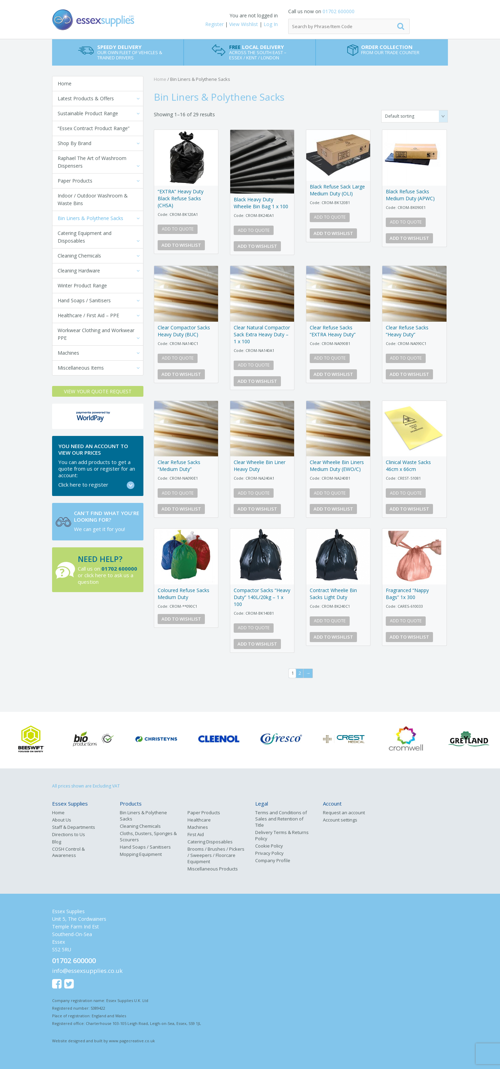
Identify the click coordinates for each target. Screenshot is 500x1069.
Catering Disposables (210, 842)
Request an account (344, 812)
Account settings (340, 820)
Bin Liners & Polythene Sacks (90, 218)
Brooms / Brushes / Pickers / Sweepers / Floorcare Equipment (216, 855)
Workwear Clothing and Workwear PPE (96, 334)
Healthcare (199, 820)
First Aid (196, 834)
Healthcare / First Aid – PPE (88, 315)
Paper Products (75, 180)
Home (65, 83)
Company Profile (272, 860)
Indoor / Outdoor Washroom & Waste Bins (93, 199)
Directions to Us (68, 834)
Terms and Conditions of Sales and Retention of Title (281, 818)
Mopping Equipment (141, 854)
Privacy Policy (269, 853)
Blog (56, 842)
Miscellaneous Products (213, 869)
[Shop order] (414, 116)
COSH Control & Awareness (68, 852)
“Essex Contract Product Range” (94, 128)
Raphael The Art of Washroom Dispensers (92, 162)
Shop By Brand (74, 143)
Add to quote (177, 229)
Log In (271, 24)
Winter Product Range (82, 285)
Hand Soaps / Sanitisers (84, 300)
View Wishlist (243, 24)
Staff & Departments (73, 827)
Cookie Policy (269, 846)
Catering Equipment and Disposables (84, 237)
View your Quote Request (98, 391)
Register (214, 24)
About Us (61, 820)
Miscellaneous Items (81, 367)
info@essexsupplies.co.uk (87, 971)
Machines (68, 353)
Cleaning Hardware (79, 270)
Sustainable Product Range (88, 113)
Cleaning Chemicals (79, 255)
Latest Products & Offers (86, 98)
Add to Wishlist (181, 245)
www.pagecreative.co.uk (132, 1040)
